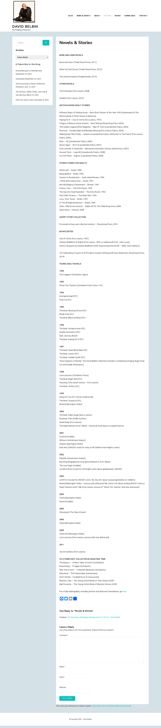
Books (119, 17)
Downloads (131, 17)
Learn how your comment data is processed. (111, 708)
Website (62, 690)
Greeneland (20, 81)
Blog (72, 17)
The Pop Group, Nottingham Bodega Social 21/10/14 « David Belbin (93, 620)
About (98, 17)
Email (62, 679)
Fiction (108, 17)
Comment (63, 638)
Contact (144, 17)
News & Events (85, 17)
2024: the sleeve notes (25, 102)
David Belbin (25, 28)
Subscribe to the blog (29, 66)
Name (62, 669)
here (124, 594)
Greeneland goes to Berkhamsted (29, 73)
